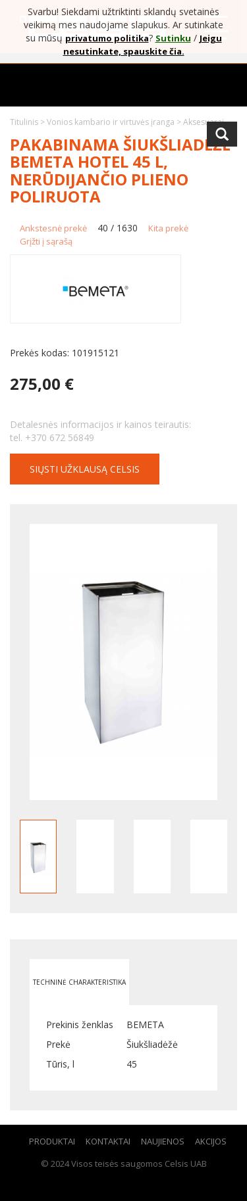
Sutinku (173, 38)
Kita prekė (168, 228)
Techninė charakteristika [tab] (79, 982)
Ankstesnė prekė (53, 228)
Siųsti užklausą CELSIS (85, 469)
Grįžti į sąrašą (46, 241)
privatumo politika (107, 38)
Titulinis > (28, 122)
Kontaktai (108, 1141)
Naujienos (162, 1141)
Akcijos (211, 1141)
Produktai (52, 1141)
